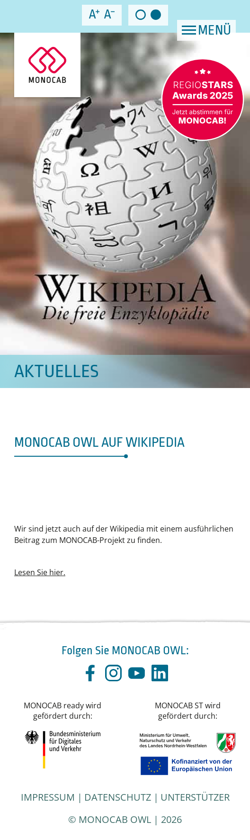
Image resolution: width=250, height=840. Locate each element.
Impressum (48, 797)
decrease (109, 14)
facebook (90, 673)
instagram (113, 673)
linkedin (160, 673)
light (140, 14)
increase (94, 14)
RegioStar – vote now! (202, 99)
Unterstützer (195, 797)
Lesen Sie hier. (39, 572)
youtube (136, 673)
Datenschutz (117, 797)
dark (156, 14)
